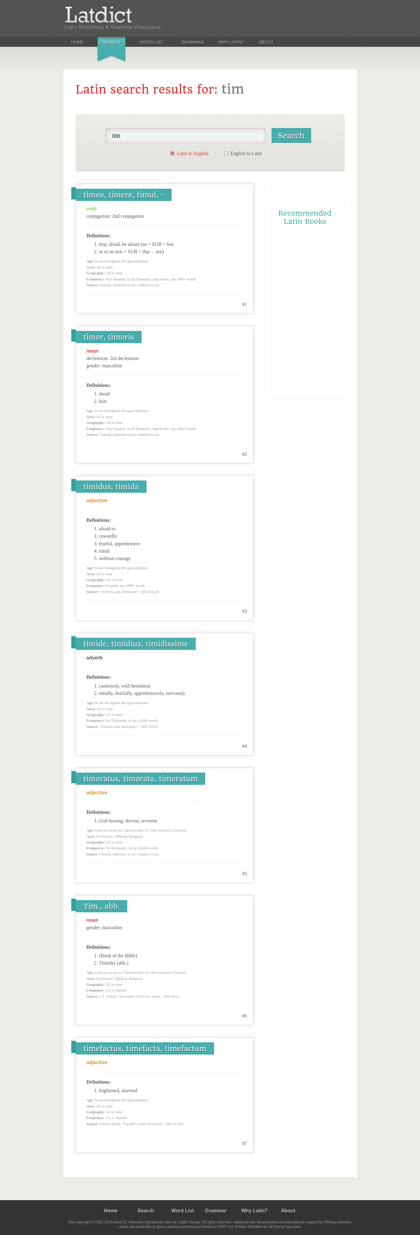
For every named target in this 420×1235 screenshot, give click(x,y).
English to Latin (246, 153)
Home (77, 42)
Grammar (192, 42)
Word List (152, 42)
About (266, 42)
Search (111, 42)
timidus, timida (111, 486)
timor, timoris (109, 337)
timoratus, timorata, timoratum (141, 778)
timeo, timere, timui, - (124, 195)
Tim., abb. (102, 906)
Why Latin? (231, 42)
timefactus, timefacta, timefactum (145, 1048)
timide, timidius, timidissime (136, 644)
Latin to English (193, 153)
